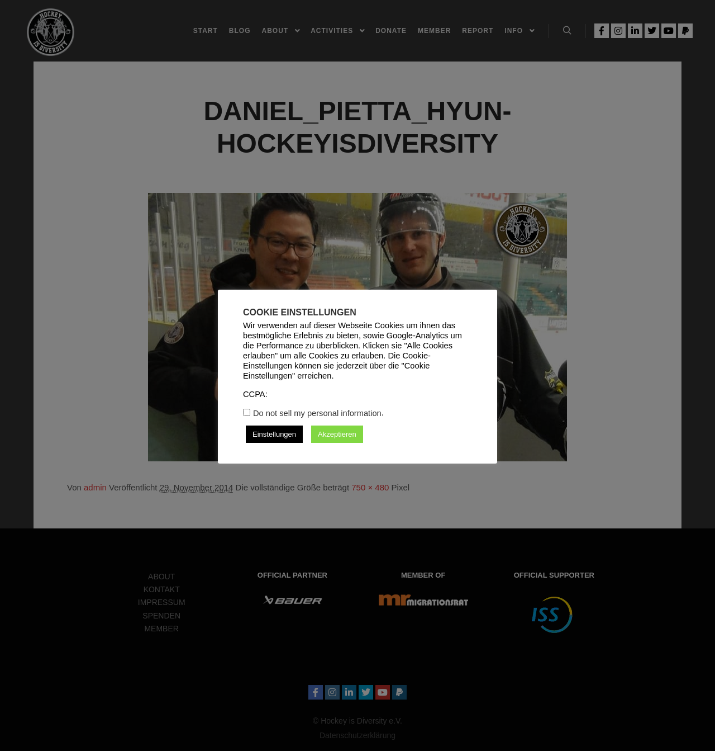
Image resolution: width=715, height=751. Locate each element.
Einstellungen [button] (274, 434)
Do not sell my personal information (317, 413)
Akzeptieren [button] (337, 434)
